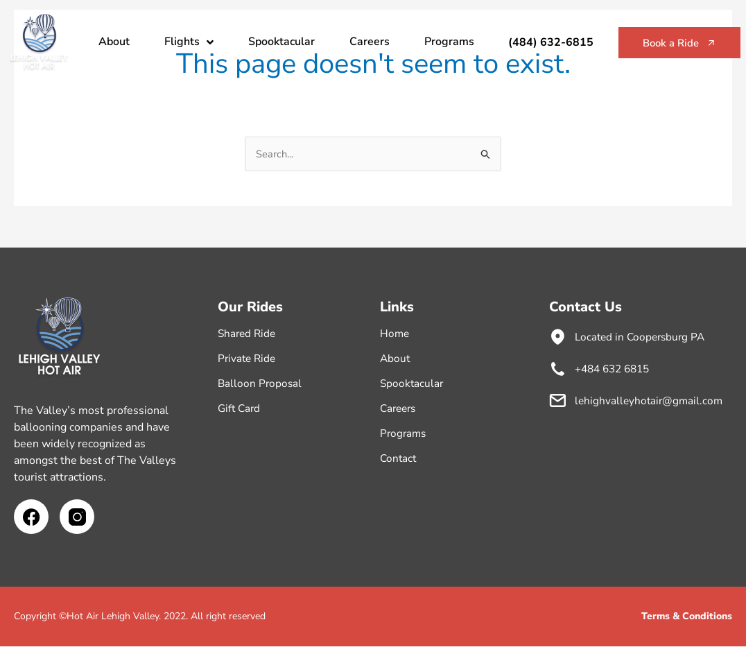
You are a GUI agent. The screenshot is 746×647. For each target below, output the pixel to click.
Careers (369, 41)
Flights (189, 42)
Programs (449, 41)
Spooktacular (281, 41)
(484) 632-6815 (539, 42)
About (114, 41)
